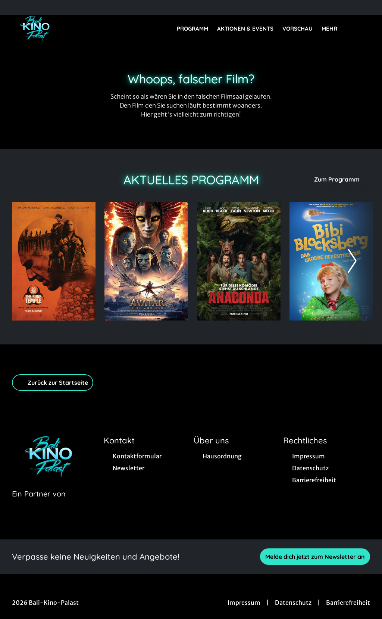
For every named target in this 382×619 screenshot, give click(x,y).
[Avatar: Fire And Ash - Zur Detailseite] (146, 261)
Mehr (334, 29)
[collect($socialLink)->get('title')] (13, 7)
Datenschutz (293, 602)
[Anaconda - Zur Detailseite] (239, 261)
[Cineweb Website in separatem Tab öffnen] (39, 503)
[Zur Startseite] (64, 28)
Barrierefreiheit (348, 602)
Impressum (244, 602)
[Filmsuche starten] (362, 28)
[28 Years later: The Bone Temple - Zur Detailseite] (54, 261)
